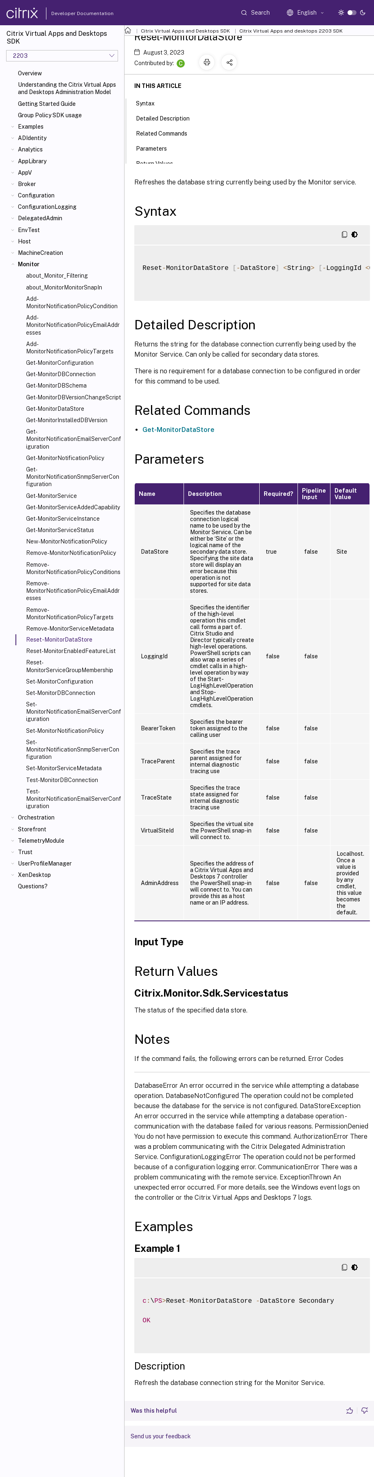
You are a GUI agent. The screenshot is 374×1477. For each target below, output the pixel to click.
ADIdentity (32, 138)
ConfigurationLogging (47, 207)
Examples (31, 126)
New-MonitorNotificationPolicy (66, 541)
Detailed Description (167, 118)
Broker (27, 184)
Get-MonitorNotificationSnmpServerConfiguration (72, 476)
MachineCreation (40, 253)
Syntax (150, 103)
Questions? (33, 886)
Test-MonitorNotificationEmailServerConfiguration (73, 798)
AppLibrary (32, 161)
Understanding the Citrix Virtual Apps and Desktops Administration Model (67, 88)
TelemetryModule (41, 840)
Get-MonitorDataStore (55, 408)
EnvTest (29, 230)
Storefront (32, 829)
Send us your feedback (161, 1436)
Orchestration (36, 817)
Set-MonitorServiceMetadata (64, 768)
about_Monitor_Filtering (57, 275)
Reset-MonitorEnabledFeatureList (71, 651)
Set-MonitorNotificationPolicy (65, 731)
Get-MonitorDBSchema (56, 385)
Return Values (159, 163)
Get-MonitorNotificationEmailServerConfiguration (73, 438)
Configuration (36, 195)
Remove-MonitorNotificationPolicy (71, 553)
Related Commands (166, 133)
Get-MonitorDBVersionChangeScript (73, 397)
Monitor (28, 264)
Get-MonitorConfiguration (60, 362)
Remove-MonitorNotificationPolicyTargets (70, 613)
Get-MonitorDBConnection (61, 374)
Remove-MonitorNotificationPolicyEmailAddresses (73, 590)
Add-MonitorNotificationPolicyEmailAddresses (73, 324)
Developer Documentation (69, 13)
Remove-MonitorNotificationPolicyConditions (73, 568)
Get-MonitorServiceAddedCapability (73, 507)
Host (24, 241)
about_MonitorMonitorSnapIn (64, 287)
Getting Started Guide (47, 104)
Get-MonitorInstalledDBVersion (66, 420)
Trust (25, 852)
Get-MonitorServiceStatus (60, 530)
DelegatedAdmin (40, 218)
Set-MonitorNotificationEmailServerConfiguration (73, 711)
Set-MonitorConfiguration (59, 681)
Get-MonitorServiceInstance (63, 518)
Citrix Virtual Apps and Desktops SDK (185, 31)
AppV (25, 172)
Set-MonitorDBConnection (60, 693)
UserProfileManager (45, 863)
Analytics (30, 149)
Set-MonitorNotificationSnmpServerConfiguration (72, 749)
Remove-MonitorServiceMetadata (70, 628)
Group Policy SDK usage (50, 115)
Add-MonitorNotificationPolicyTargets (70, 348)
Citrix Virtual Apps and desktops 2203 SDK (291, 31)
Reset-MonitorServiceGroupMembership (69, 666)
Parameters (156, 148)
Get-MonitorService (51, 496)
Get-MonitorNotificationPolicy (65, 458)
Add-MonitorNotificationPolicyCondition (72, 302)
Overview (30, 73)
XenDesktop (34, 875)
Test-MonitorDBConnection (62, 780)
